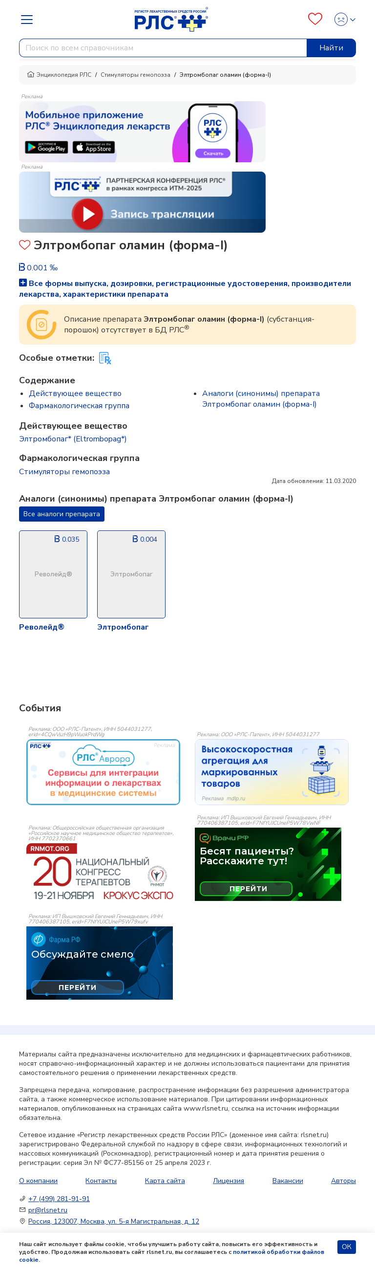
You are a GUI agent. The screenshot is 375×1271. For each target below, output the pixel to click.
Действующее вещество (75, 393)
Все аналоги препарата (61, 514)
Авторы (343, 1180)
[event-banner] (103, 772)
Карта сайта (165, 1180)
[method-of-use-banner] (142, 131)
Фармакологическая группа (79, 405)
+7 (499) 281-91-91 (59, 1199)
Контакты (101, 1180)
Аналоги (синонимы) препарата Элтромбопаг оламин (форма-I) (261, 399)
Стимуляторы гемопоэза (135, 75)
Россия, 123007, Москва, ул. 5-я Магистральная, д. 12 (113, 1221)
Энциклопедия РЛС (59, 75)
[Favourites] (315, 19)
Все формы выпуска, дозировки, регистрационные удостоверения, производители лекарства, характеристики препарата (185, 289)
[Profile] (342, 19)
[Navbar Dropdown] (30, 19)
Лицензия (228, 1180)
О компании (38, 1180)
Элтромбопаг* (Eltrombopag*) (73, 439)
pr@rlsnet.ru (47, 1210)
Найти (331, 48)
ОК (347, 1246)
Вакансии (287, 1180)
